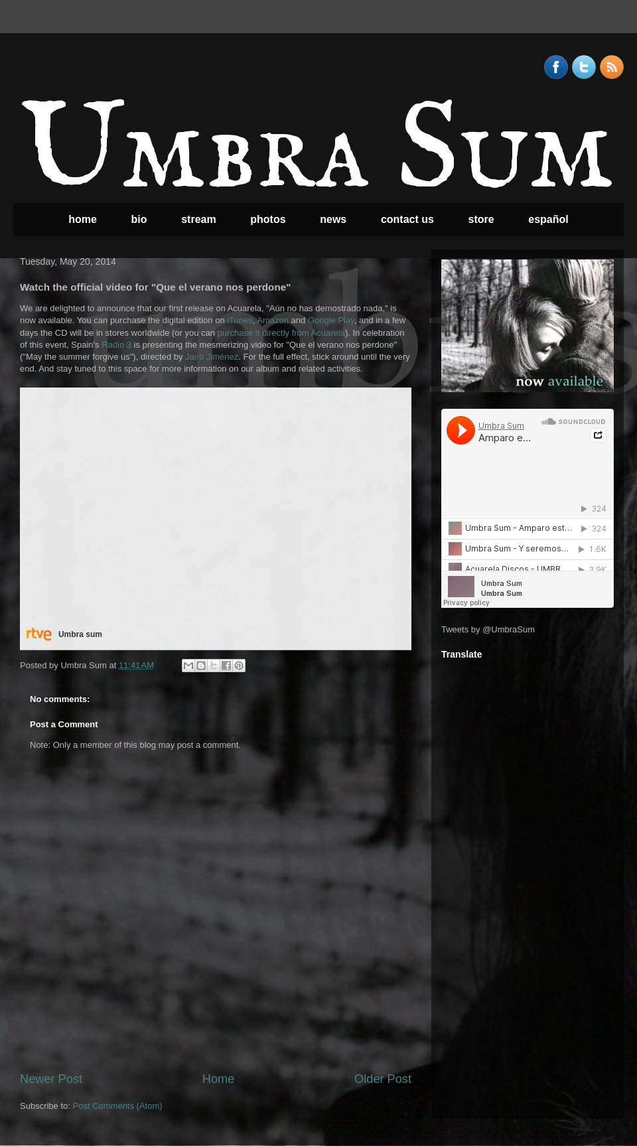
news (333, 219)
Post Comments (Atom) (118, 1106)
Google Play (331, 320)
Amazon (273, 320)
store (481, 219)
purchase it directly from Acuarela (281, 333)
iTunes (240, 320)
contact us (407, 219)
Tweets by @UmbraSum (488, 629)
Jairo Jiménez (211, 357)
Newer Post (51, 1079)
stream (198, 219)
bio (139, 219)
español (548, 219)
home (82, 219)
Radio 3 (116, 345)
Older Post (382, 1079)
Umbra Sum (316, 153)
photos (267, 219)
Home (218, 1079)
